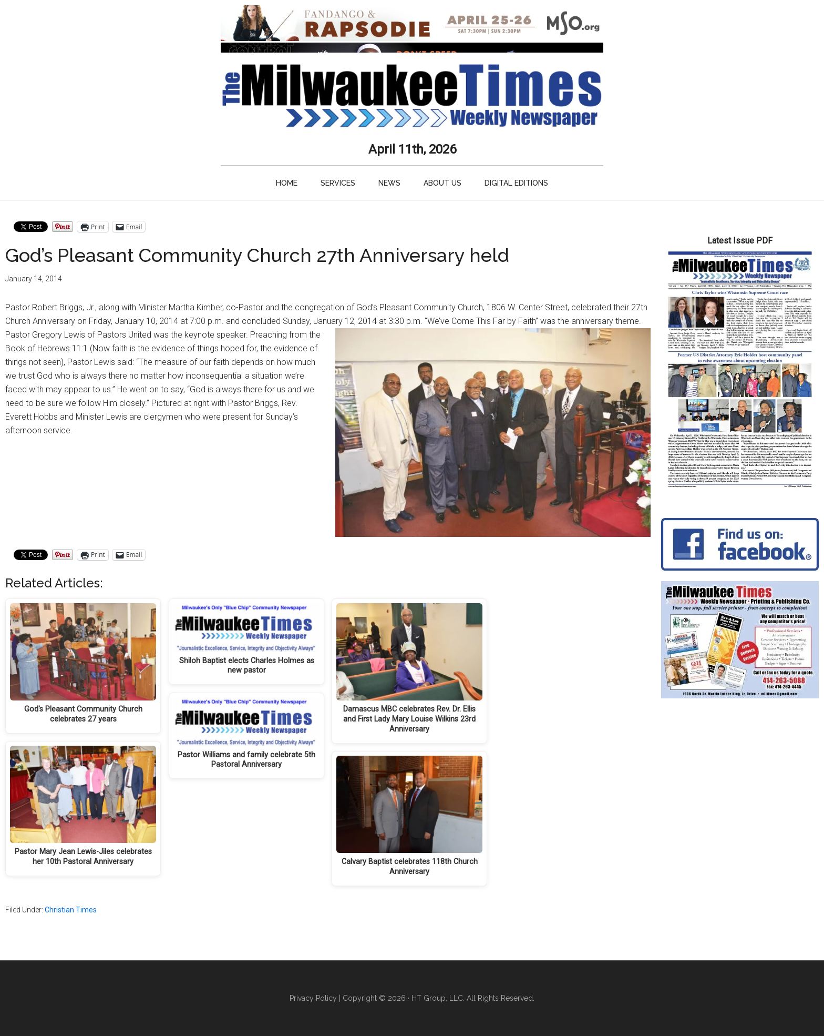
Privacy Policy (313, 998)
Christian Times (71, 910)
